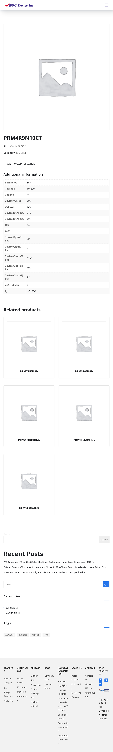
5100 (29, 258)
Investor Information (63, 671)
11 (28, 248)
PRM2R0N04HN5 (29, 440)
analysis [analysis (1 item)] (9, 635)
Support (35, 668)
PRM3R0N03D (84, 371)
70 (28, 238)
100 (29, 200)
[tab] (21, 164)
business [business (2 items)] (23, 635)
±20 (29, 206)
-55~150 (31, 291)
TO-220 (31, 188)
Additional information (21, 163)
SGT (29, 182)
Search (7, 533)
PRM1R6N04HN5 (84, 440)
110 (29, 212)
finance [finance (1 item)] (35, 635)
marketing (11, 613)
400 (29, 267)
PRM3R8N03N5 (29, 508)
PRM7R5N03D (29, 371)
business (10, 607)
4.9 (28, 225)
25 (28, 277)
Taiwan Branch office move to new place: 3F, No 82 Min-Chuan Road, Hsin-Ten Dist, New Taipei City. (55, 567)
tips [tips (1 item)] (46, 635)
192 (29, 219)
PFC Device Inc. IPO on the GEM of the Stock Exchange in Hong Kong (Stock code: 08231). (49, 562)
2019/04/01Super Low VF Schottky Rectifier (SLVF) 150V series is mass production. (45, 572)
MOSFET (21, 152)
